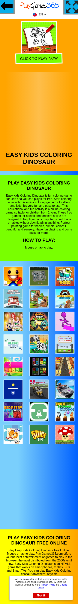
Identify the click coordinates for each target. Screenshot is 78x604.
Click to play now (39, 58)
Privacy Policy (48, 584)
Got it (41, 595)
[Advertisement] (38, 110)
